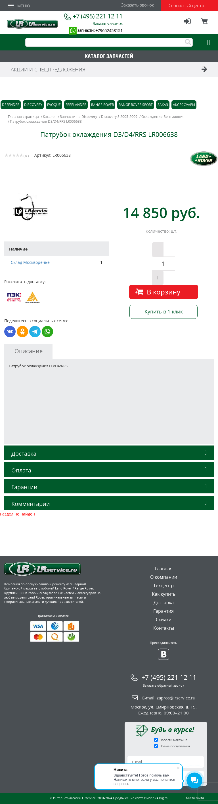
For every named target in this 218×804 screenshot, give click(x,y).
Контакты (163, 628)
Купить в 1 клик (163, 311)
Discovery (33, 104)
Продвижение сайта (128, 798)
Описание (28, 351)
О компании (163, 577)
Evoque (54, 104)
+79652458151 (109, 30)
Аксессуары (184, 104)
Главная (164, 568)
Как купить (163, 594)
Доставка (109, 453)
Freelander (76, 104)
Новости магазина (173, 740)
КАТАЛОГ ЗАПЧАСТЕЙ (109, 56)
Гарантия (163, 611)
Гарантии (109, 487)
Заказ (163, 104)
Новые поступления (175, 746)
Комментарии (109, 504)
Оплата (109, 470)
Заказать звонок (137, 5)
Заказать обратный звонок (163, 685)
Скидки (163, 619)
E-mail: (168, 698)
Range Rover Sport (136, 104)
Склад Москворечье (30, 262)
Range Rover (102, 104)
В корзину (163, 291)
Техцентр (163, 585)
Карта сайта (195, 797)
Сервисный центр (186, 5)
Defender (10, 104)
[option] (57, 206)
